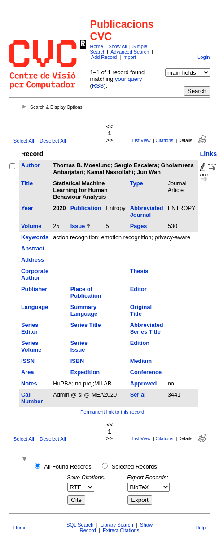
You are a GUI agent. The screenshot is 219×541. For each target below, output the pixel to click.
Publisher (34, 289)
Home (96, 46)
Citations (164, 140)
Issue (77, 226)
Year (27, 208)
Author (30, 165)
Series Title (85, 325)
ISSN (28, 361)
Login (203, 57)
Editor (138, 289)
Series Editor (29, 328)
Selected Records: (135, 466)
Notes (29, 383)
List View (141, 140)
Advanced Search (129, 51)
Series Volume (31, 346)
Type (136, 183)
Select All (23, 140)
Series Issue (79, 346)
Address (32, 259)
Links (208, 153)
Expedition (85, 372)
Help (200, 527)
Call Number (32, 398)
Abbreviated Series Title (146, 328)
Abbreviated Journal (146, 211)
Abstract (32, 248)
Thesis (139, 271)
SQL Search (80, 525)
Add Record (104, 57)
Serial (138, 394)
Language (34, 307)
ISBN (77, 361)
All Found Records (67, 466)
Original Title (141, 310)
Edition (139, 343)
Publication (85, 208)
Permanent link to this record (112, 412)
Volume (31, 226)
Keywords (34, 237)
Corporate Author (34, 274)
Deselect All (52, 140)
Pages (138, 226)
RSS (98, 85)
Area (27, 372)
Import (129, 57)
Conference (146, 372)
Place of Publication (85, 292)
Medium (141, 361)
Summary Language (83, 310)
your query (128, 79)
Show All (117, 46)
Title (27, 183)
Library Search (117, 525)
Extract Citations (121, 530)
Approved (143, 383)
